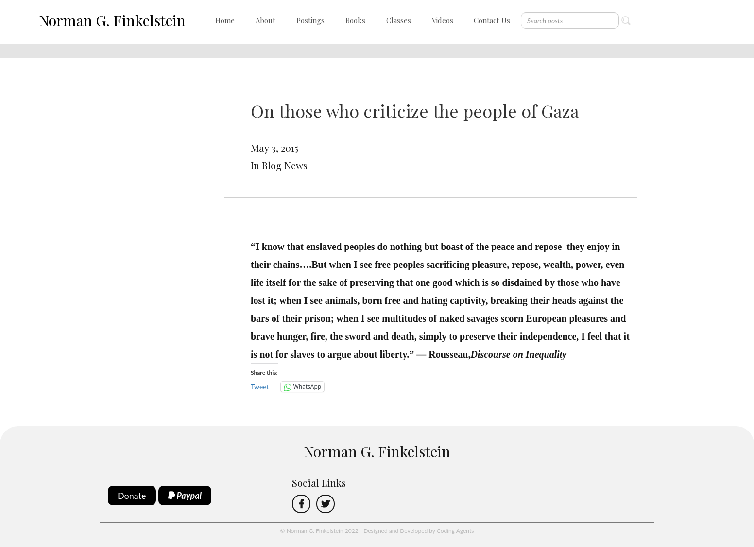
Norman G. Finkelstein (112, 20)
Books (355, 20)
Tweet (260, 386)
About (265, 20)
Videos (442, 20)
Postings (310, 20)
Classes (398, 20)
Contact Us (492, 20)
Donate (132, 495)
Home (225, 20)
